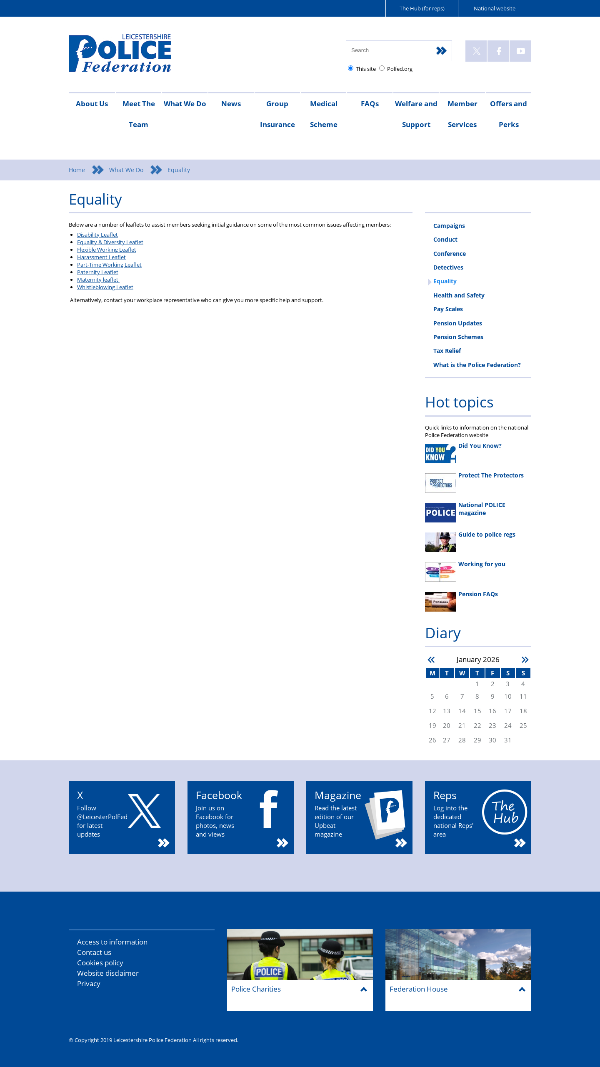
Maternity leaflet (98, 279)
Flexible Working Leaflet (106, 249)
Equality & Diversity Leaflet (110, 242)
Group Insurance (277, 114)
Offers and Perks (508, 114)
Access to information (112, 942)
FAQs (370, 103)
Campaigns (449, 226)
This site (366, 68)
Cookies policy (100, 962)
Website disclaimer (108, 973)
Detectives (448, 267)
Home (77, 170)
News (231, 103)
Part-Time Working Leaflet (109, 264)
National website (494, 8)
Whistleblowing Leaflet (105, 287)
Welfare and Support (416, 114)
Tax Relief (447, 351)
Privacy (88, 983)
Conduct (445, 239)
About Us (92, 103)
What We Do (185, 103)
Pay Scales (448, 309)
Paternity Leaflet (97, 272)
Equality (445, 281)
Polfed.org (399, 68)
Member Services (463, 114)
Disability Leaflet (97, 234)
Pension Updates (457, 323)
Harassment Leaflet (101, 257)
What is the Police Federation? (477, 365)
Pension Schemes (458, 337)
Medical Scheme (324, 114)
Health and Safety (459, 295)
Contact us (94, 952)
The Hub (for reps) (422, 8)
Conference (449, 253)
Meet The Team (138, 114)
